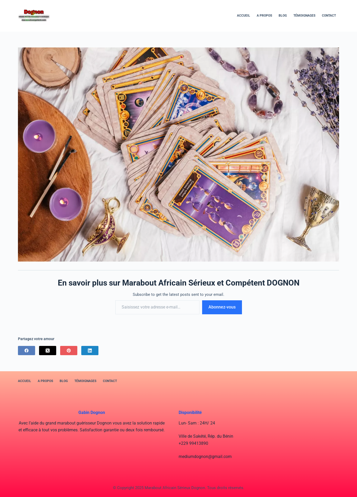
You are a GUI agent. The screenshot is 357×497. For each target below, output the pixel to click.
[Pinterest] (68, 350)
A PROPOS (264, 15)
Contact (329, 15)
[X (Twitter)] (47, 350)
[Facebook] (26, 350)
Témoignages (304, 15)
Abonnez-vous (222, 307)
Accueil (243, 15)
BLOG (283, 15)
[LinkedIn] (89, 350)
